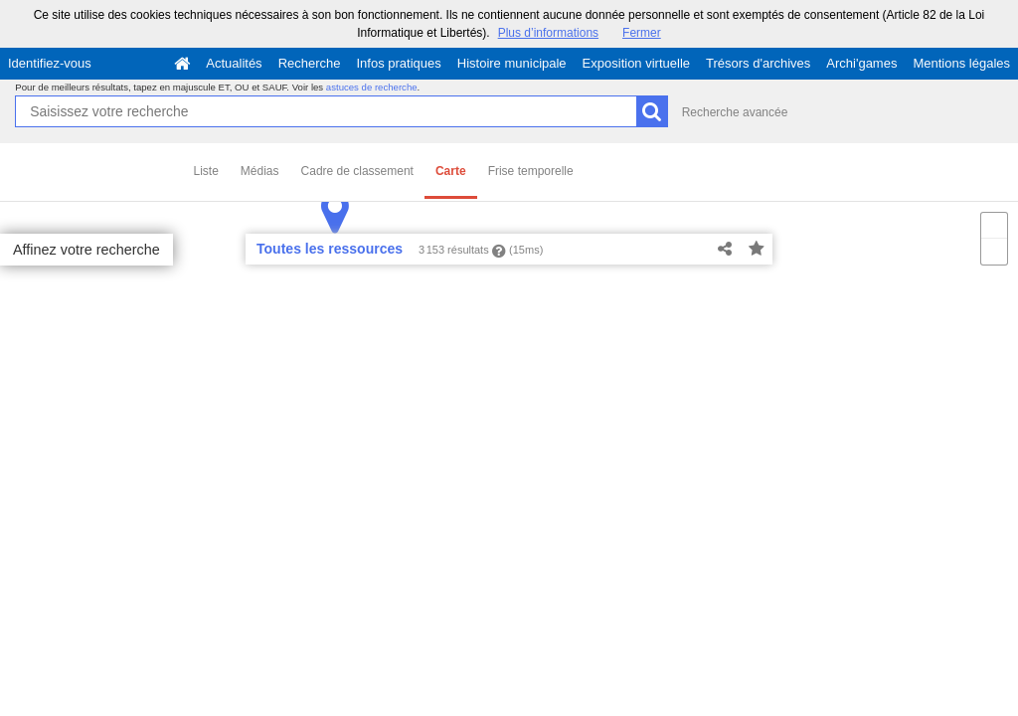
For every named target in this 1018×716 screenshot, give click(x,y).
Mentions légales (961, 63)
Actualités (233, 63)
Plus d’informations (548, 33)
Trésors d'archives (758, 63)
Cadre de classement (357, 171)
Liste (206, 171)
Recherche (309, 63)
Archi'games (861, 63)
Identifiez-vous (49, 63)
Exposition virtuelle (636, 63)
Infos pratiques (399, 63)
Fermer (641, 33)
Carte (450, 171)
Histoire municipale (512, 63)
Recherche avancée (735, 112)
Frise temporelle (531, 171)
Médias (260, 171)
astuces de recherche (372, 87)
